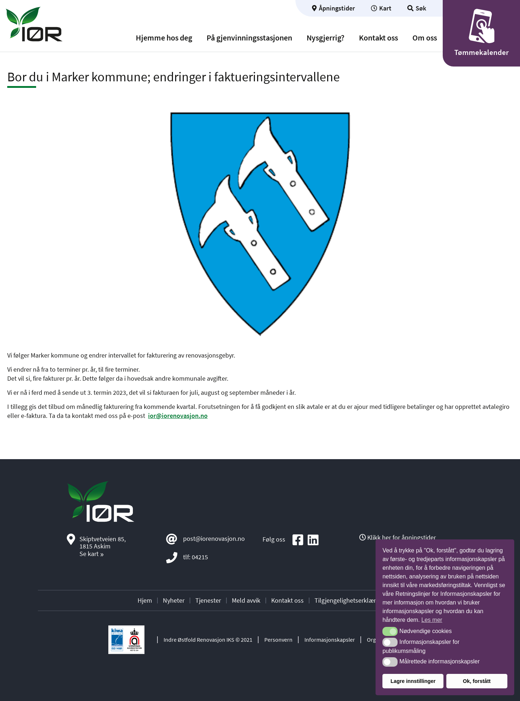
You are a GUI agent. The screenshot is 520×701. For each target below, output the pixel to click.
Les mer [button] (431, 620)
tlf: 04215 (195, 557)
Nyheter (174, 600)
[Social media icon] (297, 540)
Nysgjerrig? (325, 38)
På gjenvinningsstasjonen (249, 38)
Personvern (278, 639)
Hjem (145, 600)
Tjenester (208, 600)
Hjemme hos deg (164, 38)
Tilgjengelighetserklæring (349, 600)
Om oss (424, 38)
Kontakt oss (378, 38)
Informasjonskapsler (329, 639)
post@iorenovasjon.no (214, 538)
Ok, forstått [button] (477, 681)
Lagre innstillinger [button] (413, 681)
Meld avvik (246, 600)
